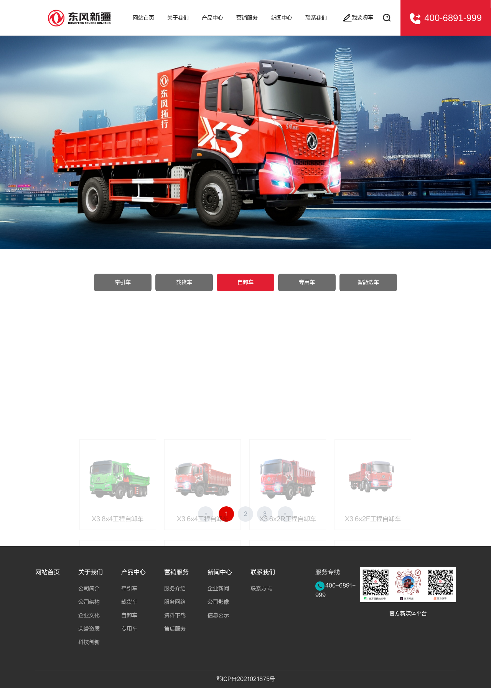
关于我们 (90, 572)
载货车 (184, 282)
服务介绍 (175, 588)
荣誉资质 (89, 629)
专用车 (307, 282)
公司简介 (89, 588)
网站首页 (47, 572)
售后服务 (175, 629)
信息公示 (218, 615)
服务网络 (175, 602)
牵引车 (123, 282)
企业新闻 (218, 588)
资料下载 (175, 615)
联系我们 (262, 572)
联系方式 (261, 588)
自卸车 (245, 282)
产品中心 (133, 572)
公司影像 (218, 602)
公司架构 (89, 602)
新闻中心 (220, 572)
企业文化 (89, 615)
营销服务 (176, 572)
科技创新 (89, 642)
